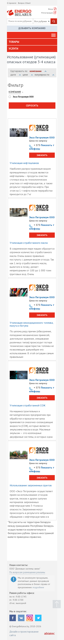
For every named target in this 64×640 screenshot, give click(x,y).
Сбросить (32, 105)
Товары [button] (14, 42)
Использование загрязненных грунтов (31, 485)
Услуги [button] (13, 48)
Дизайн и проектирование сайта (24, 633)
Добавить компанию (32, 28)
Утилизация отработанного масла (29, 242)
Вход (50, 9)
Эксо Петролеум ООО (42, 137)
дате (15, 74)
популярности (44, 74)
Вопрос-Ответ (24, 3)
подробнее (38, 587)
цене (28, 74)
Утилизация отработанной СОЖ (27, 405)
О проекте (11, 3)
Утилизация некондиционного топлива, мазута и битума (31, 324)
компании (38, 71)
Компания (15, 91)
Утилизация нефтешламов (24, 163)
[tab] (32, 42)
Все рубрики (42, 21)
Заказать (42, 155)
